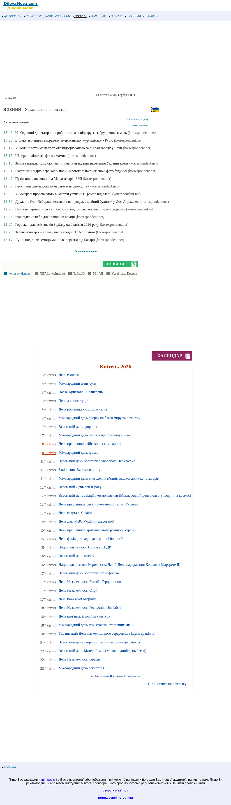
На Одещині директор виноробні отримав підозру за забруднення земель (71, 133)
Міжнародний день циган (78, 452)
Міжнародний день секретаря (81, 668)
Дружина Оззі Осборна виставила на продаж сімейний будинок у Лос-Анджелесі (77, 201)
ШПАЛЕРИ (151, 16)
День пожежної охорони (77, 599)
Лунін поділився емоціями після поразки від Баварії (55, 240)
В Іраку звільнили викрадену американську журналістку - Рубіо (64, 140)
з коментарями (140, 125)
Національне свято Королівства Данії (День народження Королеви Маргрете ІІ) (119, 564)
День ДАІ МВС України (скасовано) (86, 521)
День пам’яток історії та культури (84, 616)
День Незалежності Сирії (78, 590)
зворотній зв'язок (115, 790)
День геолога (69, 375)
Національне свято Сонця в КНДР (85, 547)
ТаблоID (78, 273)
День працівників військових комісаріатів (90, 444)
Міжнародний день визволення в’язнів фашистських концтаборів (109, 478)
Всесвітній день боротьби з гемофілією (89, 573)
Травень (130, 676)
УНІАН (97, 273)
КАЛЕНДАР (98, 16)
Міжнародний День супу (78, 383)
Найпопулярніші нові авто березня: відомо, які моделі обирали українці (70, 209)
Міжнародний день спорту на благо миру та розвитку (100, 418)
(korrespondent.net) (142, 133)
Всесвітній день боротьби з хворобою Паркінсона (97, 461)
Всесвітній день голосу (76, 556)
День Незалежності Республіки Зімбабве (90, 607)
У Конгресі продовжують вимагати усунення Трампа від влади (63, 194)
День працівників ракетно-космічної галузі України (98, 504)
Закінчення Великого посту (80, 469)
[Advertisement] (115, 57)
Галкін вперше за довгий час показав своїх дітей (52, 186)
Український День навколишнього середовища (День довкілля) (107, 633)
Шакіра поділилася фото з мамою (41, 156)
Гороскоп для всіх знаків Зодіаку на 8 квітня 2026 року (57, 224)
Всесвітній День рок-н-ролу (80, 487)
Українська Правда (123, 273)
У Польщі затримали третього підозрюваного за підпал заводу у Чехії (68, 148)
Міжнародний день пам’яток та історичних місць (96, 625)
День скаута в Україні (75, 513)
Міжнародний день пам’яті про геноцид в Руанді (96, 435)
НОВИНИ (79, 16)
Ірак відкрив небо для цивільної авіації (45, 217)
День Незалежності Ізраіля (79, 659)
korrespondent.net (19, 273)
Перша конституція (73, 401)
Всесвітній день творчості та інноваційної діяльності (99, 642)
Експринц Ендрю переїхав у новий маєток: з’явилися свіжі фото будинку (71, 171)
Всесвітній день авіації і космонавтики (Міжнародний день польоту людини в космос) (125, 495)
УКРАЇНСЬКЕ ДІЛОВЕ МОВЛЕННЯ (47, 16)
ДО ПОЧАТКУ (12, 16)
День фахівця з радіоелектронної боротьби (91, 539)
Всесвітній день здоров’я (78, 426)
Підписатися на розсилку (169, 684)
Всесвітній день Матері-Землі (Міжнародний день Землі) (102, 651)
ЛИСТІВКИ (133, 16)
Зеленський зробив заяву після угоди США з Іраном (55, 232)
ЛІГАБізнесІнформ (51, 273)
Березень (102, 676)
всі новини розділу (137, 119)
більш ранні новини (86, 251)
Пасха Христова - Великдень (81, 392)
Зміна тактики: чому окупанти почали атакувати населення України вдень (71, 163)
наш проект (47, 779)
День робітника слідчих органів (83, 409)
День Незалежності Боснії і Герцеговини (90, 582)
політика (9, 767)
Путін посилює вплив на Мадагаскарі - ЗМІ (48, 178)
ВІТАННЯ (115, 16)
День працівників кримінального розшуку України (97, 530)
